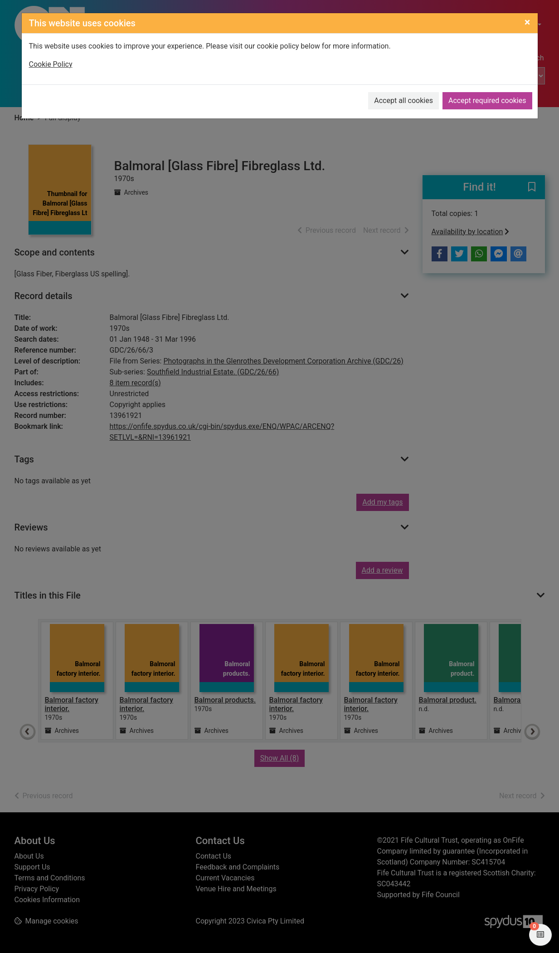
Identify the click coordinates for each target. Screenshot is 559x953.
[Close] (527, 22)
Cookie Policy (51, 64)
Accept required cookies (487, 100)
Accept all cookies (403, 100)
